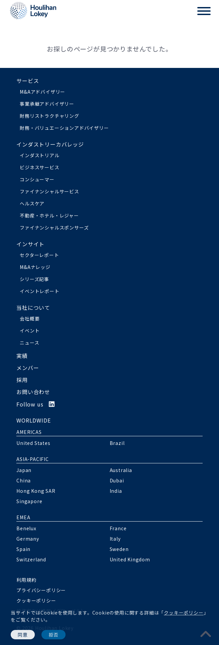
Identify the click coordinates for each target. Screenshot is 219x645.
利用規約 (26, 579)
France (118, 528)
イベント (29, 330)
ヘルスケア (32, 203)
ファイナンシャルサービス (49, 191)
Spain (23, 549)
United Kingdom (130, 559)
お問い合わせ (33, 392)
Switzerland (31, 559)
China (23, 480)
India (116, 490)
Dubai (117, 480)
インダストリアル (39, 155)
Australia (121, 470)
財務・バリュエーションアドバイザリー (64, 127)
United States (33, 443)
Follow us (35, 404)
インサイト (30, 244)
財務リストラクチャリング (49, 115)
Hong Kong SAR (35, 490)
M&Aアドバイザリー (42, 91)
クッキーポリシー (183, 612)
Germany (27, 538)
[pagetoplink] (206, 633)
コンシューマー (37, 179)
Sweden (119, 549)
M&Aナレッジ (35, 267)
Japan (23, 470)
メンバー (27, 368)
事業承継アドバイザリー (47, 103)
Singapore (29, 501)
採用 (22, 380)
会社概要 (29, 318)
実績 (22, 356)
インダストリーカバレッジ (50, 144)
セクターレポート (39, 255)
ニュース (29, 342)
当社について (33, 307)
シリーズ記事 (34, 279)
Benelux (26, 528)
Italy (115, 538)
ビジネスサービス (39, 167)
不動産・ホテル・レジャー (49, 215)
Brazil (117, 443)
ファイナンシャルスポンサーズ (54, 227)
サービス (27, 81)
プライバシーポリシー (41, 590)
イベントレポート (39, 291)
